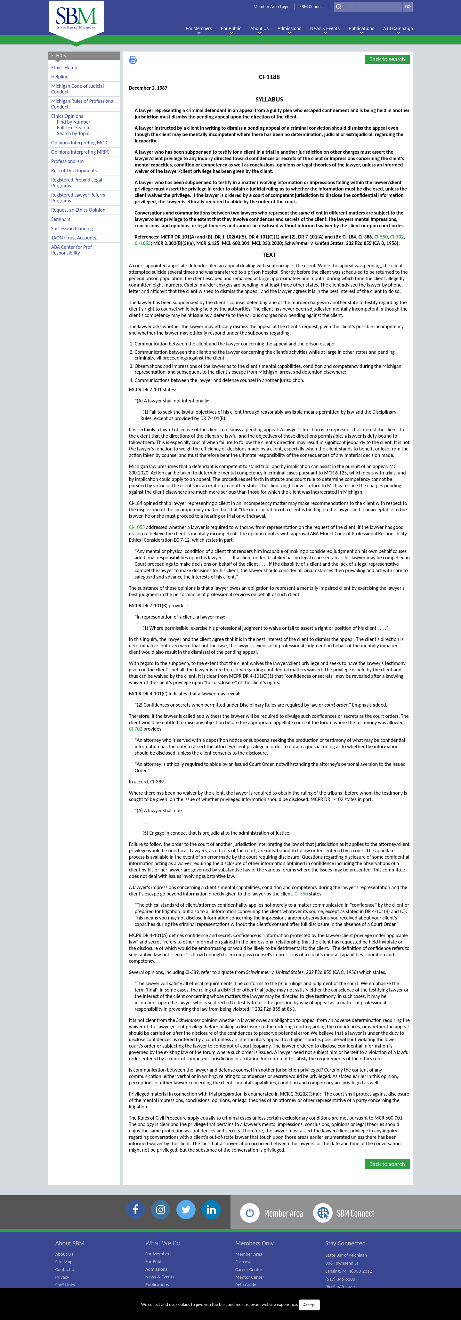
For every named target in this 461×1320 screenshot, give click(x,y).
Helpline (60, 77)
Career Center (249, 1269)
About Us (64, 1254)
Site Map (64, 1262)
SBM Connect (312, 6)
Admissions (156, 1269)
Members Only (254, 1243)
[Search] (368, 7)
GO (408, 6)
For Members (158, 1254)
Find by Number (73, 122)
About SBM (70, 1243)
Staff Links (65, 1285)
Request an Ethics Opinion (78, 210)
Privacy (62, 1277)
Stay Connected (345, 1243)
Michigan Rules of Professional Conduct (83, 104)
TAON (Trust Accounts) (74, 238)
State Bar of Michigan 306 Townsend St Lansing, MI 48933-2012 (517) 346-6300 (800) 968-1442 (348, 1271)
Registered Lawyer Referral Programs (79, 198)
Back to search (387, 59)
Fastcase (243, 1262)
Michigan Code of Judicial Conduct (77, 89)
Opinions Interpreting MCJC (80, 143)
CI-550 (381, 237)
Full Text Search (73, 128)
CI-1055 (143, 243)
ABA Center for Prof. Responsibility (72, 250)
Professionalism (67, 161)
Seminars (60, 219)
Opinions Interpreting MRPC (80, 152)
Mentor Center (249, 1277)
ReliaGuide (245, 1285)
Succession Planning (72, 228)
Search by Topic (73, 133)
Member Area (249, 1254)
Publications (157, 1284)
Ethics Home (64, 67)
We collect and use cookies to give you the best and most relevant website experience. (230, 1305)
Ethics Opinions (67, 116)
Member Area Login (272, 6)
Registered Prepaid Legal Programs (76, 183)
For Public (155, 1261)
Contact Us (66, 1269)
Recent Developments (74, 170)
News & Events (159, 1277)
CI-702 (397, 237)
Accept (309, 1305)
